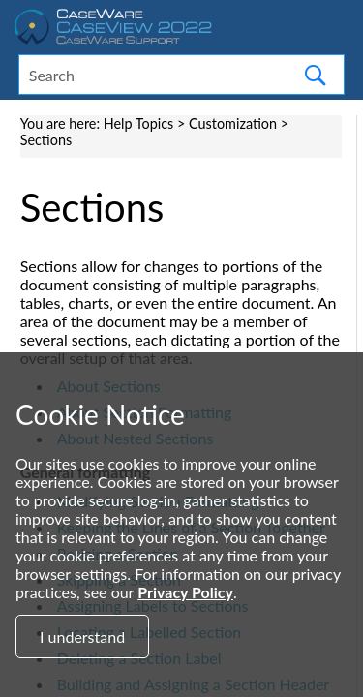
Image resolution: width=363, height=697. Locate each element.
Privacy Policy (185, 592)
